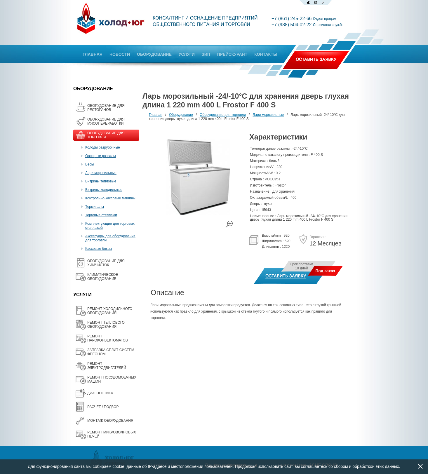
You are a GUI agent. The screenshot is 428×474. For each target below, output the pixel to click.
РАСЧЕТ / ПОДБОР (103, 407)
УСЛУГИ (187, 54)
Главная (155, 115)
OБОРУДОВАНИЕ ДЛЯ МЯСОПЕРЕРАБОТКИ (106, 121)
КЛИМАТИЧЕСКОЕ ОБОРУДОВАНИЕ (102, 277)
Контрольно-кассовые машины (110, 198)
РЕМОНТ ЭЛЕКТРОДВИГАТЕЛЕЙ (106, 366)
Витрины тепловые (100, 181)
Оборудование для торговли (223, 115)
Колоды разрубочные (102, 147)
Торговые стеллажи (101, 215)
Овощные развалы (100, 156)
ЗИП (206, 54)
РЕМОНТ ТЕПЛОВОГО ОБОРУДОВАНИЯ (106, 324)
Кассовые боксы (98, 249)
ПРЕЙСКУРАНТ (232, 54)
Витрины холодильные (103, 190)
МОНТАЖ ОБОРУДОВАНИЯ (110, 421)
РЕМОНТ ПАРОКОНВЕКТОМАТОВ (107, 338)
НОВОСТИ (119, 54)
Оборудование (181, 115)
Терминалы (94, 207)
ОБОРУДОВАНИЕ (154, 54)
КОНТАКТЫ (265, 54)
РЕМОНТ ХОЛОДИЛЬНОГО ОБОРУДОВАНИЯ (109, 311)
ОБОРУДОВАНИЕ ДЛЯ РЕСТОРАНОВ (106, 108)
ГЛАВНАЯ (92, 54)
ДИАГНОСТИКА (100, 393)
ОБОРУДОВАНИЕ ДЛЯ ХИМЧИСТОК (106, 263)
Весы (89, 164)
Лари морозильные (100, 173)
